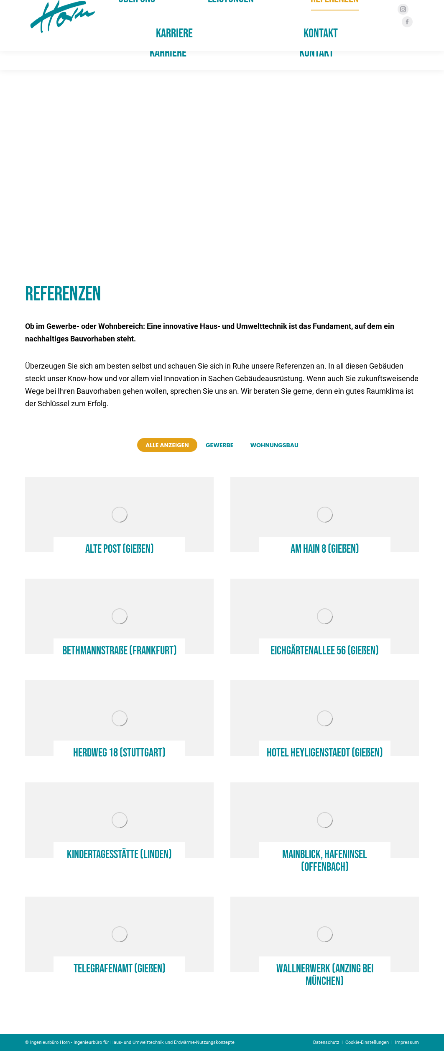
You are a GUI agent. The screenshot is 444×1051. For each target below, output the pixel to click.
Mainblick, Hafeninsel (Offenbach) (324, 861)
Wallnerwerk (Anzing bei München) (324, 975)
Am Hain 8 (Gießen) (325, 549)
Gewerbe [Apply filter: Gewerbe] (219, 445)
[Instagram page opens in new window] (400, 28)
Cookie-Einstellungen (367, 1042)
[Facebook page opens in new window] (404, 41)
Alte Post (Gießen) (119, 549)
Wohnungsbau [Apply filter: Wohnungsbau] (274, 445)
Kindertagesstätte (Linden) (119, 854)
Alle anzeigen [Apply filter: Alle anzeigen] (167, 445)
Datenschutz (326, 1042)
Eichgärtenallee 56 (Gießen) (324, 651)
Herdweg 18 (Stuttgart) (119, 753)
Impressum (407, 1042)
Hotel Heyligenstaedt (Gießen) (325, 753)
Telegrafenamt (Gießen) (120, 969)
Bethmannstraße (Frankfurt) (119, 651)
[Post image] (119, 514)
